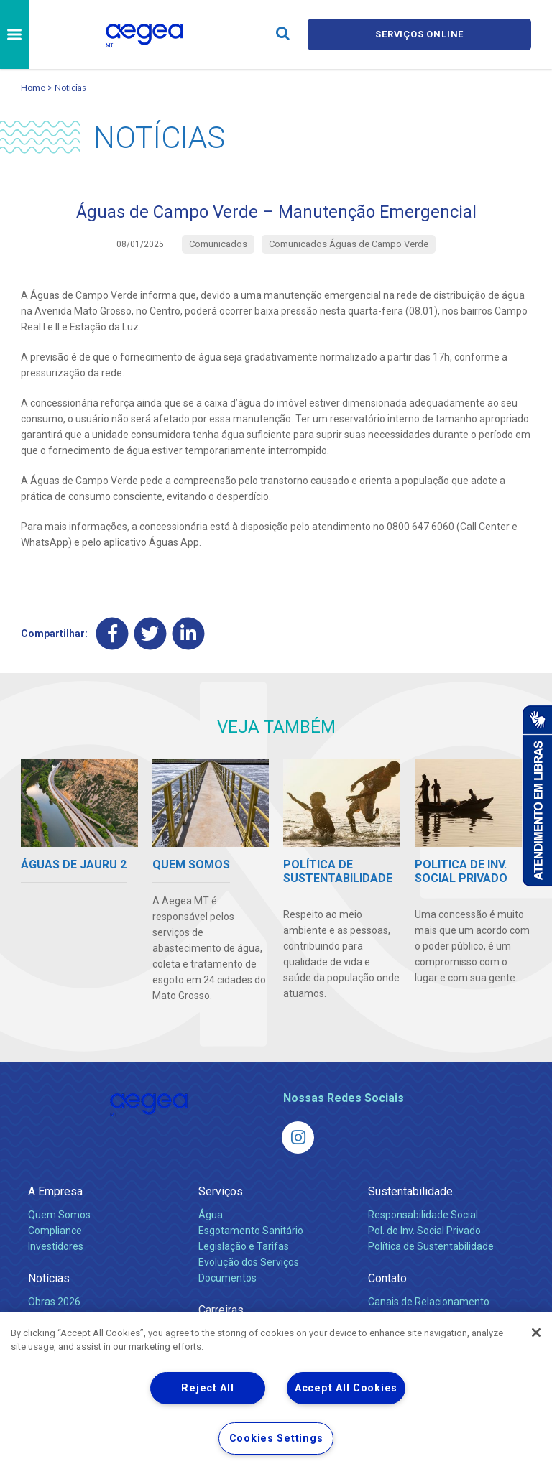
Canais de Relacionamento (428, 1301)
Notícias (70, 87)
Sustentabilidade (410, 1190)
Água (210, 1214)
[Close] (536, 1332)
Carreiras (221, 1309)
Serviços (220, 1190)
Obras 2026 (54, 1301)
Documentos (227, 1277)
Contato (387, 1277)
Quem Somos (59, 1214)
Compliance (55, 1230)
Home (33, 87)
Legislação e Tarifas (243, 1245)
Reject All (207, 1388)
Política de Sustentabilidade (431, 1245)
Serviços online (419, 34)
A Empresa (55, 1190)
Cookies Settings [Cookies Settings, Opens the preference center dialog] (276, 1438)
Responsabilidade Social (423, 1214)
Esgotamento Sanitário (250, 1230)
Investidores (55, 1245)
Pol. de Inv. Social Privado (424, 1230)
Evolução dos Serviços (248, 1261)
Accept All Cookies (346, 1388)
